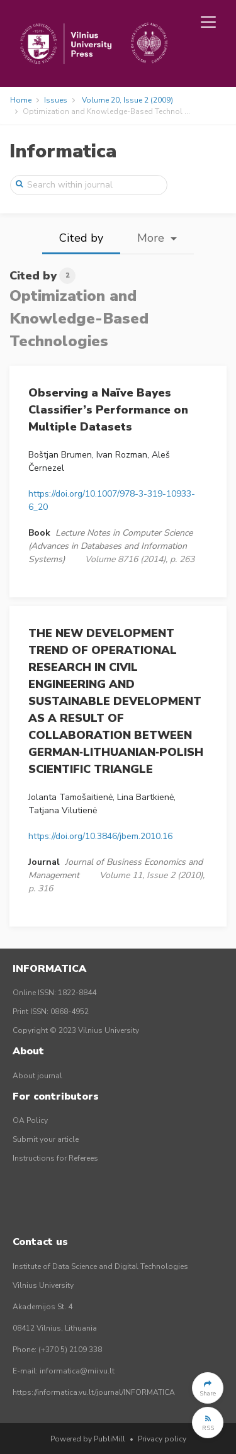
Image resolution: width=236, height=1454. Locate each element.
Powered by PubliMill (87, 1439)
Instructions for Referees (55, 1158)
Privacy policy (162, 1439)
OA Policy (30, 1120)
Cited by (81, 237)
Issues (55, 100)
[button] (207, 1388)
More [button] (152, 237)
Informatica (62, 151)
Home (20, 100)
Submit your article (46, 1139)
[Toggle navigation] (208, 22)
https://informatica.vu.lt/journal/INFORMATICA (94, 1392)
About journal (37, 1076)
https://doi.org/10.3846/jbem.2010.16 (100, 836)
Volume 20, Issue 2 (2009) (127, 100)
